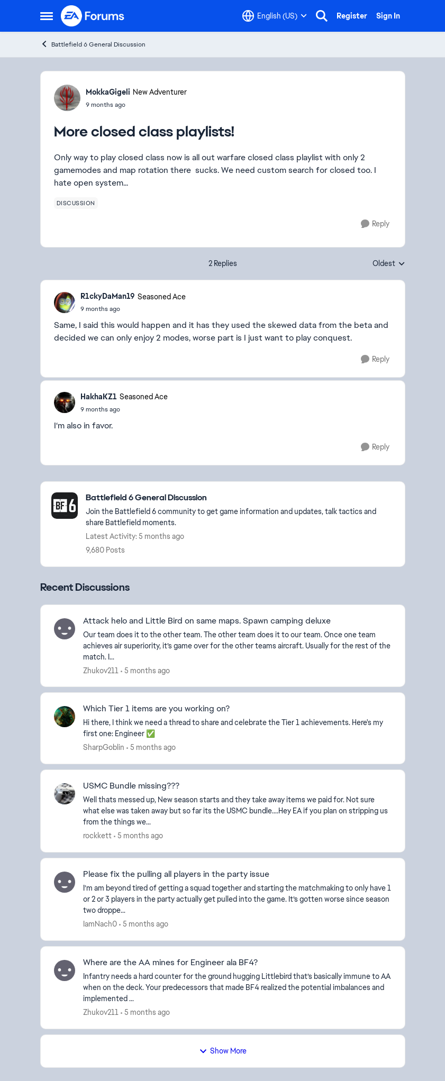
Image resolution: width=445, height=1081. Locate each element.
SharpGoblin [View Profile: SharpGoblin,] (103, 747)
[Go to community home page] (93, 15)
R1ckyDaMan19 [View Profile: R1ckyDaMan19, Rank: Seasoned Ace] (107, 296)
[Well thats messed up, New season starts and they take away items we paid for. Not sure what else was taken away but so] (237, 811)
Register (352, 16)
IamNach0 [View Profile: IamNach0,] (100, 924)
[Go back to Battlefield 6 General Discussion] (240, 497)
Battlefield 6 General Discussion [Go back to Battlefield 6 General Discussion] (93, 44)
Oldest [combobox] (389, 264)
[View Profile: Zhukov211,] (64, 628)
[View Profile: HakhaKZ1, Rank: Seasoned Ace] (64, 402)
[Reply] (375, 224)
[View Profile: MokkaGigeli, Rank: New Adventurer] (67, 98)
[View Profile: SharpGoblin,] (64, 716)
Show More (223, 1051)
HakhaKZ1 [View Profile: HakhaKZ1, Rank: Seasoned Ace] (98, 396)
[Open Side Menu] (46, 16)
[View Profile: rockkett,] (64, 793)
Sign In (388, 16)
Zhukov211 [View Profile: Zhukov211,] (101, 670)
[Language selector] (275, 15)
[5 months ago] (145, 670)
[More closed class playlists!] (133, 309)
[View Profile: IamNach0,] (64, 882)
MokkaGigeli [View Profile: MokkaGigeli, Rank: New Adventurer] (108, 92)
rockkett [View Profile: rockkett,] (97, 835)
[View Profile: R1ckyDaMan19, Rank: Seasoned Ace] (64, 302)
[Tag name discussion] (76, 203)
